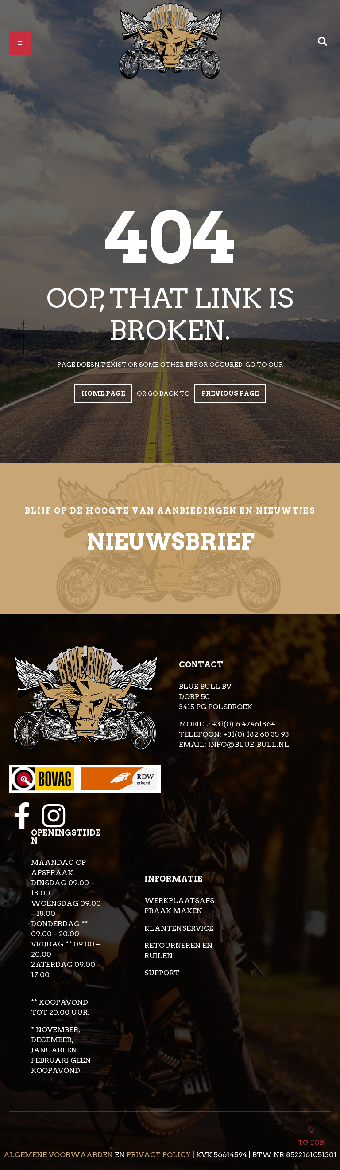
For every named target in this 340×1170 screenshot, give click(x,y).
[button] (20, 43)
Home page (103, 393)
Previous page (230, 393)
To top (311, 1140)
